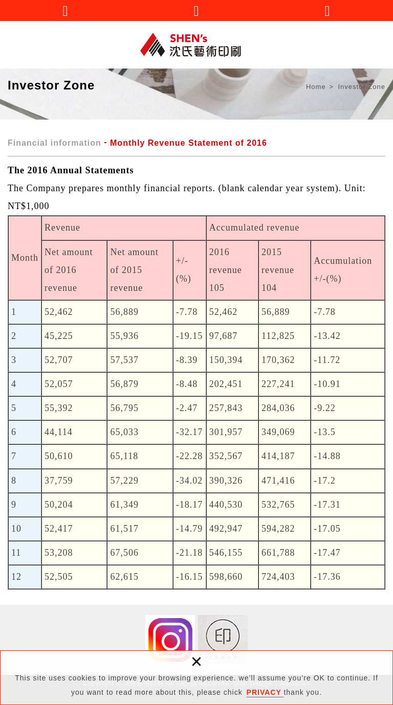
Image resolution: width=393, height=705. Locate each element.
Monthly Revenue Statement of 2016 (188, 143)
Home (316, 86)
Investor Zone (362, 86)
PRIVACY (265, 692)
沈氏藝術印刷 (196, 44)
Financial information (54, 143)
